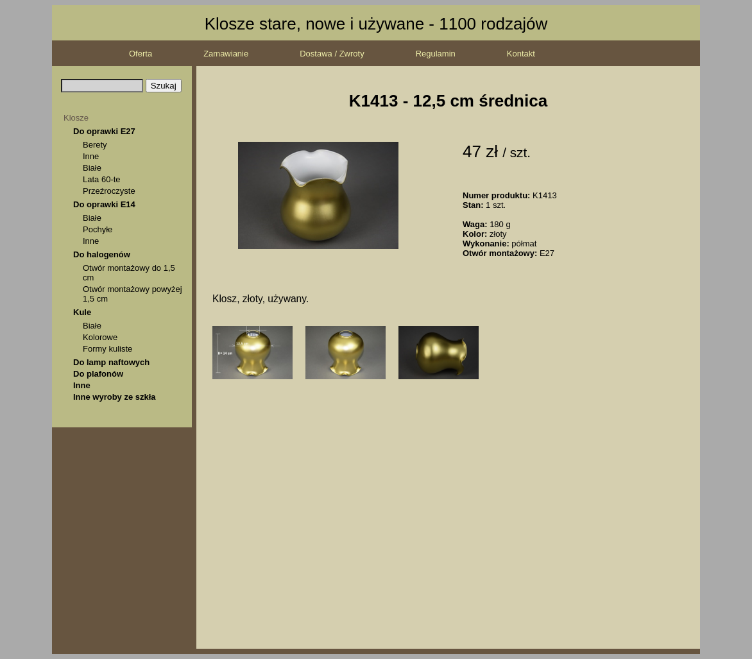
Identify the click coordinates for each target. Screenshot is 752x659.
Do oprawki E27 (104, 131)
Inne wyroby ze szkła (114, 397)
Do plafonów (98, 374)
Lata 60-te (102, 179)
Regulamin (436, 53)
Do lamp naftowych (111, 362)
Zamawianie (225, 53)
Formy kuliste (107, 349)
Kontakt (521, 53)
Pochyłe (97, 229)
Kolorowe (100, 337)
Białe (92, 168)
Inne (91, 156)
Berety (95, 145)
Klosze (76, 118)
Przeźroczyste (109, 191)
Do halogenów (101, 254)
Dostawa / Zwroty (332, 53)
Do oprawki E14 (104, 204)
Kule (82, 312)
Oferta (140, 53)
